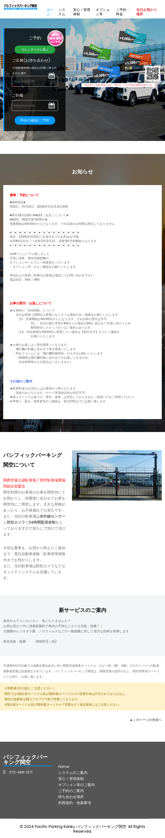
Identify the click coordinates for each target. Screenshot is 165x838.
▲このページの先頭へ (146, 719)
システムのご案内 (72, 772)
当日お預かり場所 (146, 12)
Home (63, 766)
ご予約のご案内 (71, 790)
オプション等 (103, 12)
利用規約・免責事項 (74, 802)
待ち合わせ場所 (71, 796)
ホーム (50, 12)
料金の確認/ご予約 (35, 120)
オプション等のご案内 (76, 784)
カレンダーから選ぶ (35, 49)
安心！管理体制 (81, 12)
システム (61, 12)
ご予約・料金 (123, 12)
